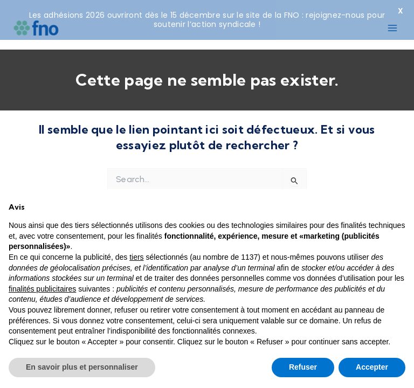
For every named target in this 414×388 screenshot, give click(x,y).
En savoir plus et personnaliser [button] (82, 367)
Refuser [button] (303, 367)
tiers (136, 257)
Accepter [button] (372, 367)
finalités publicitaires (42, 289)
